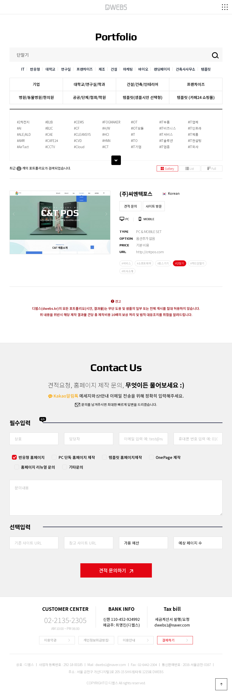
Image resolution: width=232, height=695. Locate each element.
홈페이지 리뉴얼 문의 (38, 467)
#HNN (106, 140)
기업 (36, 84)
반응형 (35, 69)
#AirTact (23, 146)
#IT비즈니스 (167, 128)
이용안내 (129, 640)
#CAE (49, 134)
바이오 (143, 69)
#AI (19, 128)
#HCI (105, 134)
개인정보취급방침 (95, 640)
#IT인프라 (194, 128)
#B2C (49, 128)
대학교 (50, 69)
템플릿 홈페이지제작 (125, 457)
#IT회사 (193, 146)
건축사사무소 (185, 69)
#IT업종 (164, 146)
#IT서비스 (166, 134)
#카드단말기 (197, 263)
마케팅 (128, 69)
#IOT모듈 (137, 128)
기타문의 (76, 467)
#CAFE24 (51, 140)
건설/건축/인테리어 (142, 84)
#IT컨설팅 (194, 140)
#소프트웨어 (144, 263)
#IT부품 (164, 122)
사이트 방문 (154, 206)
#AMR (21, 140)
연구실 (66, 69)
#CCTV (50, 146)
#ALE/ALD (24, 134)
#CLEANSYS (82, 134)
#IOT (134, 122)
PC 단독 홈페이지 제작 (76, 457)
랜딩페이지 (162, 69)
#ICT (105, 146)
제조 (101, 69)
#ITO (134, 140)
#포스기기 (163, 263)
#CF (76, 128)
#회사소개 (127, 271)
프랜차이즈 (85, 69)
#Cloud (79, 146)
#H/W (106, 128)
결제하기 (168, 640)
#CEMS (79, 122)
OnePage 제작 (168, 457)
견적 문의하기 (116, 570)
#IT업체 (193, 122)
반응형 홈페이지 (32, 457)
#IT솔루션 (166, 140)
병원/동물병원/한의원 (36, 97)
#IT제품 (193, 134)
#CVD (78, 140)
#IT (133, 134)
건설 (114, 69)
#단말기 (179, 263)
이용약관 (50, 640)
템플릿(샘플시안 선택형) (142, 97)
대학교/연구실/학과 (89, 84)
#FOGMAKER (111, 122)
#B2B (49, 122)
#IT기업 (136, 146)
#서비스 (126, 263)
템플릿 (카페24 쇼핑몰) (196, 97)
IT (22, 69)
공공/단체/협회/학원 (89, 97)
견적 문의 (130, 206)
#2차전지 (23, 122)
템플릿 (206, 69)
